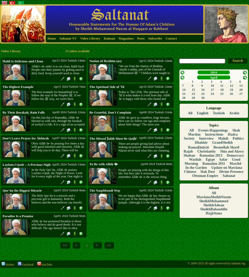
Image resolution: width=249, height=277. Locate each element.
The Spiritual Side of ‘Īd (106, 87)
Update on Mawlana (226, 168)
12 (231, 85)
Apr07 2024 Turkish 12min (68, 138)
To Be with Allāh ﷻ (103, 164)
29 (193, 98)
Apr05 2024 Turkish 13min (68, 164)
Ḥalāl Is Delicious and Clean (23, 61)
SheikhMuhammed (213, 201)
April (213, 77)
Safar (223, 159)
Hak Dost (207, 172)
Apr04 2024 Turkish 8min (156, 164)
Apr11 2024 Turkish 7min (69, 86)
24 (212, 94)
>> (109, 245)
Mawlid (235, 163)
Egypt (210, 159)
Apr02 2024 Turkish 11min (155, 190)
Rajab (188, 151)
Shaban (189, 155)
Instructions (214, 134)
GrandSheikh (222, 142)
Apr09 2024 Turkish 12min (68, 112)
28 (183, 98)
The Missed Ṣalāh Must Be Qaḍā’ (113, 138)
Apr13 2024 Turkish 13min (68, 60)
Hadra (233, 134)
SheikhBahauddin (213, 209)
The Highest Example (18, 87)
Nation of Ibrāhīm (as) (105, 61)
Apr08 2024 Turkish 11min (155, 112)
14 (183, 89)
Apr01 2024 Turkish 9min (69, 216)
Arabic (234, 113)
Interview (206, 138)
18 (222, 89)
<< (65, 245)
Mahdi (223, 138)
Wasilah (195, 159)
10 (212, 85)
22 (193, 94)
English (202, 113)
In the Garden (196, 168)
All (190, 113)
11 (221, 85)
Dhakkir (201, 142)
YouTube (44, 264)
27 (241, 94)
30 (203, 98)
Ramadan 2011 (214, 163)
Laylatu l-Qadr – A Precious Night (27, 165)
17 (212, 89)
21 (183, 94)
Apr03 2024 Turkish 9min (69, 190)
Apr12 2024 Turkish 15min (155, 61)
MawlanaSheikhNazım (213, 197)
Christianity (206, 151)
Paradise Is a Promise (18, 216)
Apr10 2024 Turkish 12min (155, 86)
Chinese (190, 172)
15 (193, 89)
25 (222, 94)
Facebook (26, 264)
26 (231, 94)
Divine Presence (231, 172)
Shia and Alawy (232, 151)
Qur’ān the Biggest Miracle (22, 190)
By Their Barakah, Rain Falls (24, 112)
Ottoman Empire (205, 176)
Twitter (7, 264)
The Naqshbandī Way (104, 190)
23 (203, 94)
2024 (213, 72)
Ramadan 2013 (210, 155)
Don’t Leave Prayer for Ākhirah (26, 138)
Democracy (235, 155)
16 (203, 89)
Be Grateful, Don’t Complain (110, 112)
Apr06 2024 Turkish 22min (155, 138)
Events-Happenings (213, 130)
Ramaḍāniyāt (198, 147)
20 (241, 89)
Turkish (219, 113)
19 (231, 89)
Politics (238, 138)
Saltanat (229, 176)
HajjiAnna (214, 213)
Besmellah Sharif (226, 147)
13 (241, 85)
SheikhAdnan (213, 205)
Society (189, 138)
